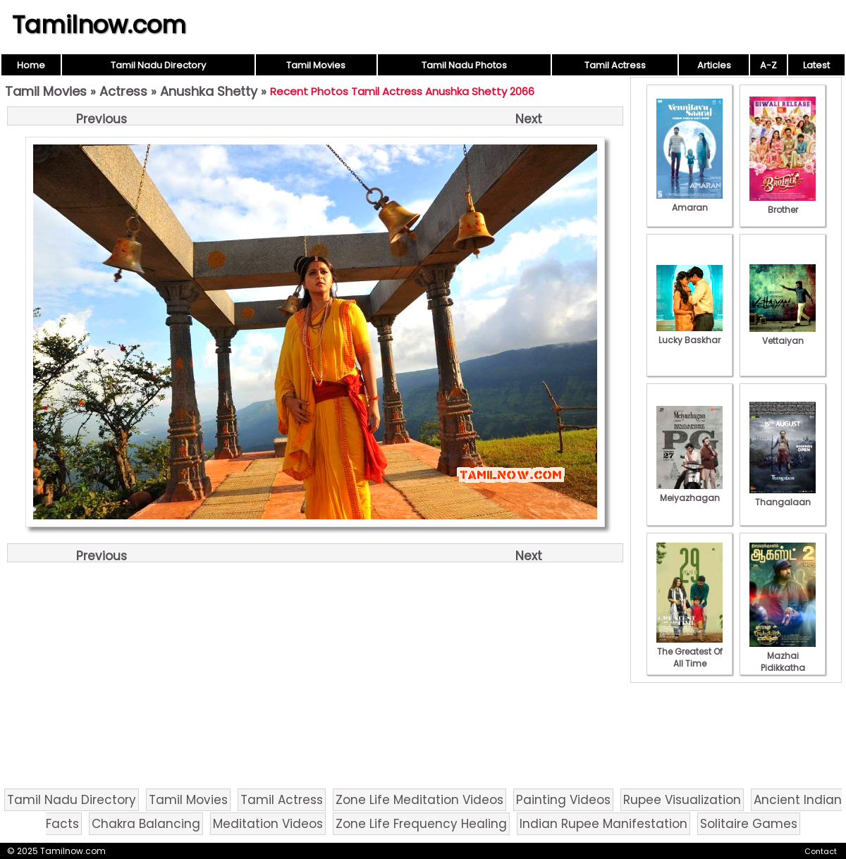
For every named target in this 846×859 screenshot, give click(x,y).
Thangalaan (782, 496)
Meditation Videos (268, 823)
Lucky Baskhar (689, 334)
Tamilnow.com (99, 25)
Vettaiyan (782, 335)
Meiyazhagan (689, 492)
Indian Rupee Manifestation (603, 823)
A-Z (768, 65)
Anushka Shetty (208, 91)
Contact (820, 851)
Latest (816, 65)
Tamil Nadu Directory (158, 65)
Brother (782, 204)
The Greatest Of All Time (689, 651)
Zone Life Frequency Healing (421, 823)
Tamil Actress (615, 65)
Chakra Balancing (146, 823)
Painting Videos (563, 799)
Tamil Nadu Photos (464, 65)
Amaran (689, 202)
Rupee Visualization (682, 799)
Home (31, 65)
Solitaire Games (748, 823)
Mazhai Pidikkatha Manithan (782, 662)
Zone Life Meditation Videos (419, 799)
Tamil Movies (315, 65)
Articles (714, 65)
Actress (123, 91)
